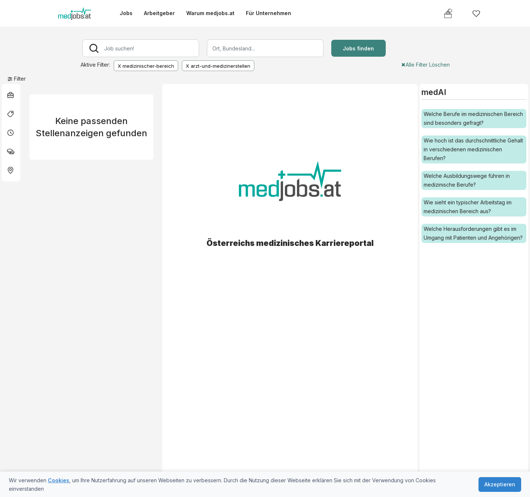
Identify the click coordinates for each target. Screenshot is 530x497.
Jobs (126, 13)
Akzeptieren (499, 484)
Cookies (58, 480)
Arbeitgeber (159, 13)
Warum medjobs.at (210, 13)
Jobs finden (358, 48)
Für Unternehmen (268, 13)
